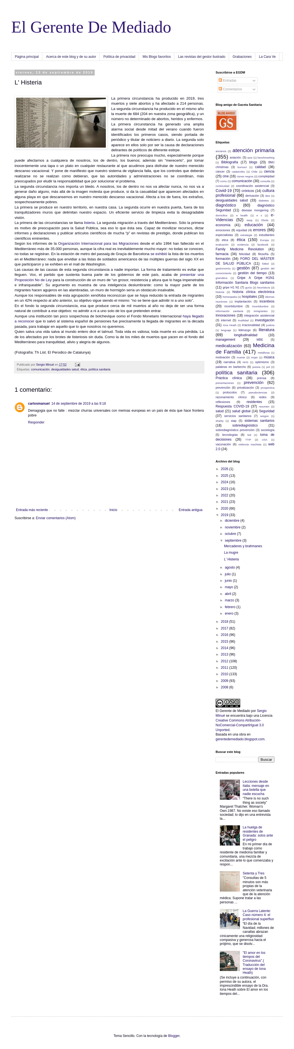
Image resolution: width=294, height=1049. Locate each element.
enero (229, 613)
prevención (253, 382)
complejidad (266, 176)
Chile (254, 171)
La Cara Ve (267, 57)
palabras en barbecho (231, 366)
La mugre (231, 553)
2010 (225, 674)
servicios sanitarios (237, 416)
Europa (264, 240)
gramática (221, 278)
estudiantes (266, 235)
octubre (231, 534)
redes (263, 397)
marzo (230, 600)
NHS (245, 362)
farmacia (222, 254)
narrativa (229, 362)
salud (220, 411)
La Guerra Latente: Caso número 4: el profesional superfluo (258, 915)
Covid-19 (224, 190)
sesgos (264, 416)
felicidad (244, 254)
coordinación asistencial (252, 185)
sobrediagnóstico (245, 425)
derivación (252, 195)
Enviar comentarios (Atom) (56, 518)
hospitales (249, 297)
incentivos (267, 301)
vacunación (223, 444)
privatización (245, 387)
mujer (254, 357)
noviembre (233, 527)
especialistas (224, 235)
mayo (229, 587)
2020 (225, 508)
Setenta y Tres (253, 873)
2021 (225, 502)
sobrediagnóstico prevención (235, 430)
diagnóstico (226, 205)
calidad (260, 167)
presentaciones (225, 382)
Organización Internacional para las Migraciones (98, 243)
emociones (223, 230)
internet (226, 320)
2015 (225, 641)
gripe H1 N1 (231, 287)
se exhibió (158, 254)
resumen (264, 406)
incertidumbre (234, 306)
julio (228, 574)
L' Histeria (231, 559)
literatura (266, 329)
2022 (225, 495)
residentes (254, 402)
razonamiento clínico (231, 397)
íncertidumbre (260, 306)
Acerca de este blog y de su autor (71, 57)
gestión (243, 268)
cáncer (220, 171)
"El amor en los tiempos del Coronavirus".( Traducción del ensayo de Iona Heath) (254, 963)
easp (250, 220)
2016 (225, 635)
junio (229, 581)
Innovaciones (225, 315)
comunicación (40, 369)
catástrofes (238, 171)
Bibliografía (229, 162)
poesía (256, 366)
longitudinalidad (245, 335)
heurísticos (263, 287)
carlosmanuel (39, 404)
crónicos (248, 191)
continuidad (222, 185)
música (269, 357)
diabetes (264, 200)
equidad (241, 230)
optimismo (262, 362)
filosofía (263, 254)
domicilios (221, 215)
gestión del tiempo (252, 273)
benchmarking (266, 157)
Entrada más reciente (32, 510)
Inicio (113, 510)
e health (242, 215)
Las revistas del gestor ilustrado (201, 57)
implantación (243, 301)
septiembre (233, 540)
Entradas (227, 81)
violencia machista (249, 444)
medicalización (229, 345)
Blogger (173, 1036)
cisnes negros (245, 176)
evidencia (243, 244)
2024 (225, 482)
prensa (261, 378)
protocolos (230, 392)
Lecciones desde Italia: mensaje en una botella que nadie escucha (256, 788)
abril (228, 594)
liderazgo (245, 330)
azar (250, 157)
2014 (225, 648)
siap (234, 420)
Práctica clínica (229, 378)
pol (268, 366)
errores (259, 230)
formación (223, 259)
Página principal (27, 57)
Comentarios (230, 89)
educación (253, 225)
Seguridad (266, 411)
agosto (230, 567)
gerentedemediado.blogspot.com (240, 739)
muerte (241, 357)
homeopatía (230, 296)
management (225, 340)
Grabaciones (242, 57)
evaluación (222, 244)
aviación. (236, 157)
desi (267, 195)
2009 (225, 681)
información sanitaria (229, 311)
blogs (253, 162)
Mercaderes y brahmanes (243, 546)
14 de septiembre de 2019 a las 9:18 (78, 404)
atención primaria (253, 150)
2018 (225, 622)
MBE (259, 339)
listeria (89, 223)
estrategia (246, 235)
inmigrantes (261, 311)
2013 (225, 654)
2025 (225, 476)
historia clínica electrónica (253, 292)
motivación (223, 357)
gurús (248, 287)
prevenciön (223, 387)
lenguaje (226, 330)
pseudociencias (258, 392)
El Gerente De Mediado (91, 27)
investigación (264, 320)
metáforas (264, 352)
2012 (225, 661)
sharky (219, 420)
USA (264, 439)
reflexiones (223, 402)
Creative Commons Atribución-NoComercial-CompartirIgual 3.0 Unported (240, 725)
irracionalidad (251, 325)
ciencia (269, 171)
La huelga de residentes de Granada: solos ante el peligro (258, 833)
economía (223, 225)
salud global (241, 411)
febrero (230, 607)
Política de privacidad (119, 57)
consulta (265, 181)
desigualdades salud (65, 369)
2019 (225, 515)
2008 (225, 687)
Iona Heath (229, 325)
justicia (270, 325)
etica (225, 240)
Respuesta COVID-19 (232, 406)
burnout (242, 167)
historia (220, 292)
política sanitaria (99, 369)
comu (223, 181)
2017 (225, 628)
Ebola (265, 220)
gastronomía (223, 268)
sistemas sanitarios (259, 421)
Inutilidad (243, 320)
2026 (225, 469)
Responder (36, 422)
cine (226, 176)
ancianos (221, 151)
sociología (267, 430)
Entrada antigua (190, 510)
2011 (225, 668)
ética (84, 369)
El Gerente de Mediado (233, 711)
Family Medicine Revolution (240, 249)
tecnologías (230, 434)
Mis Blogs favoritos (157, 57)
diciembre (232, 521)
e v (259, 215)
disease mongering (255, 210)
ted (249, 434)
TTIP (248, 439)
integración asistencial (259, 315)
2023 (225, 489)
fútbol (265, 263)
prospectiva (267, 387)
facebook (262, 244)
